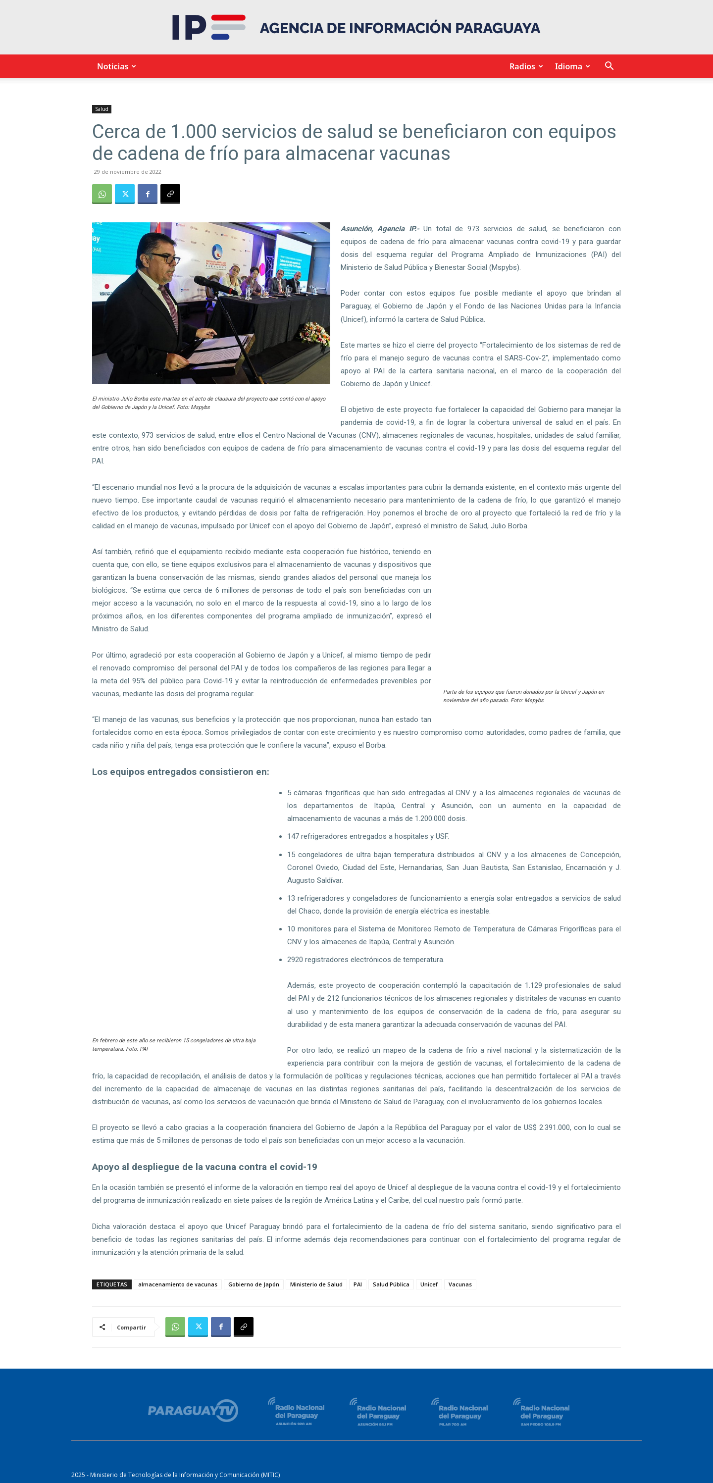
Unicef (429, 1284)
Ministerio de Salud (316, 1284)
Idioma (571, 66)
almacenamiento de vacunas (177, 1284)
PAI (358, 1284)
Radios (524, 66)
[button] (609, 67)
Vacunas (460, 1284)
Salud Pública (391, 1284)
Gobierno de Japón (253, 1284)
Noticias (115, 66)
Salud (101, 108)
